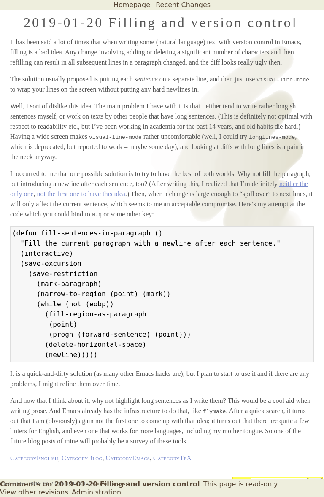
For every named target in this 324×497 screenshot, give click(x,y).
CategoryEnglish (34, 458)
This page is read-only (240, 484)
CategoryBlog (82, 458)
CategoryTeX (172, 458)
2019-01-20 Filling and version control (161, 22)
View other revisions (34, 492)
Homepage (131, 5)
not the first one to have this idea (81, 193)
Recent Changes (183, 5)
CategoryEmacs (128, 458)
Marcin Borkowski (111, 483)
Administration (96, 492)
